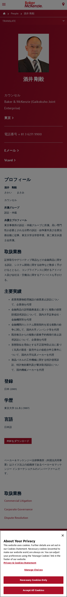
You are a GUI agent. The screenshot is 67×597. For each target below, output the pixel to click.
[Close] (63, 535)
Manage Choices (33, 569)
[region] (33, 563)
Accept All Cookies (33, 590)
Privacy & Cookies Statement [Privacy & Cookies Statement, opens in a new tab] (20, 562)
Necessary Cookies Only (33, 580)
